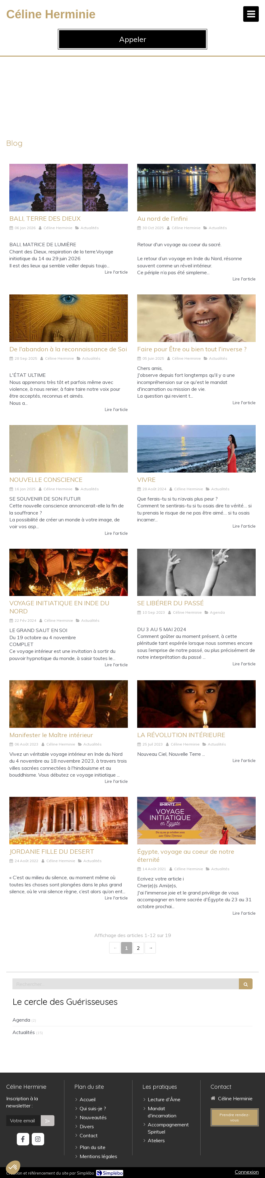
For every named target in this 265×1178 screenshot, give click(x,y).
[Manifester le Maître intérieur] (68, 704)
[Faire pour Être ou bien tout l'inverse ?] (196, 318)
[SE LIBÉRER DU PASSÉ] (196, 572)
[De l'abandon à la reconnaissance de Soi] (68, 318)
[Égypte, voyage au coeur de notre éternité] (196, 820)
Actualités (23, 1032)
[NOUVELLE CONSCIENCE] (68, 448)
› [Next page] (150, 948)
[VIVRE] (196, 448)
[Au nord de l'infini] (196, 187)
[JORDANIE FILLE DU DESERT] (68, 820)
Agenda (21, 1020)
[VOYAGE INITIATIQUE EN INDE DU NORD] (68, 572)
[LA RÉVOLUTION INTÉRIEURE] (196, 704)
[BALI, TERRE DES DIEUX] (68, 187)
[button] (13, 1167)
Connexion (247, 1172)
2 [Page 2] (138, 948)
